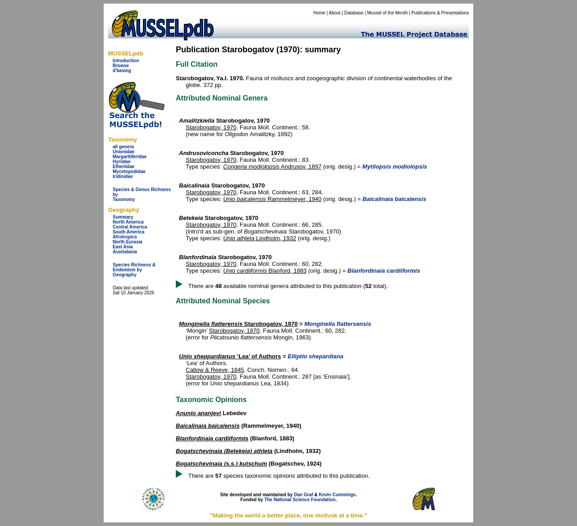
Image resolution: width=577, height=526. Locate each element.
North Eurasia (127, 241)
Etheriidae (123, 166)
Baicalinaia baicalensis (208, 425)
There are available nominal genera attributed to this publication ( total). (288, 286)
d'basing (122, 70)
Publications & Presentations (440, 12)
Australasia (125, 251)
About (334, 12)
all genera (123, 146)
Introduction (126, 60)
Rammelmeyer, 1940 (272, 199)
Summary (123, 217)
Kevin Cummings (337, 494)
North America (128, 222)
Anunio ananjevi (198, 413)
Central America (130, 226)
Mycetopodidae (129, 171)
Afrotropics (125, 236)
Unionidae (123, 151)
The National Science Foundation (299, 499)
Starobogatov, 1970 (211, 127)
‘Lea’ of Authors (230, 356)
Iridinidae (123, 176)
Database (354, 12)
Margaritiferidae (130, 156)
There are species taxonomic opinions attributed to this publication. (279, 475)
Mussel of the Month (387, 12)
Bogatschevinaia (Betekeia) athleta (224, 451)
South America (128, 231)
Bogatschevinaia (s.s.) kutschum (221, 463)
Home (319, 12)
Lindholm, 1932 (259, 238)
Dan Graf (303, 494)
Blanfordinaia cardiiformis (212, 438)
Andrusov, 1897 (272, 166)
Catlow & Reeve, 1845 (215, 369)
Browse (121, 65)
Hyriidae (121, 161)
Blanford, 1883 (265, 270)
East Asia (123, 246)
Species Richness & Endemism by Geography (134, 269)
